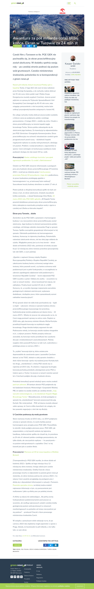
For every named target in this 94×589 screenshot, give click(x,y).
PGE (22, 549)
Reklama (39, 574)
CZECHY (31, 549)
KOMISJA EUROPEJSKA (40, 549)
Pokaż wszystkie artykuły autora (73, 185)
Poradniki (27, 579)
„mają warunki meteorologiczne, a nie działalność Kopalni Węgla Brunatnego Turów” (35, 394)
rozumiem (80, 586)
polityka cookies (64, 586)
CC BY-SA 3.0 (26, 536)
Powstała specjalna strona (23, 485)
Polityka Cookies (41, 581)
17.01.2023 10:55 (22, 32)
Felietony (27, 572)
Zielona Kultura (28, 576)
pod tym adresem (19, 384)
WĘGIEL (18, 549)
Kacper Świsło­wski (23, 31)
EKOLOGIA (17, 46)
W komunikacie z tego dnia (37, 175)
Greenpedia (27, 569)
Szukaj (26, 582)
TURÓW (49, 549)
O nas (38, 571)
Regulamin (39, 578)
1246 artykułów (76, 75)
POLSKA (26, 549)
